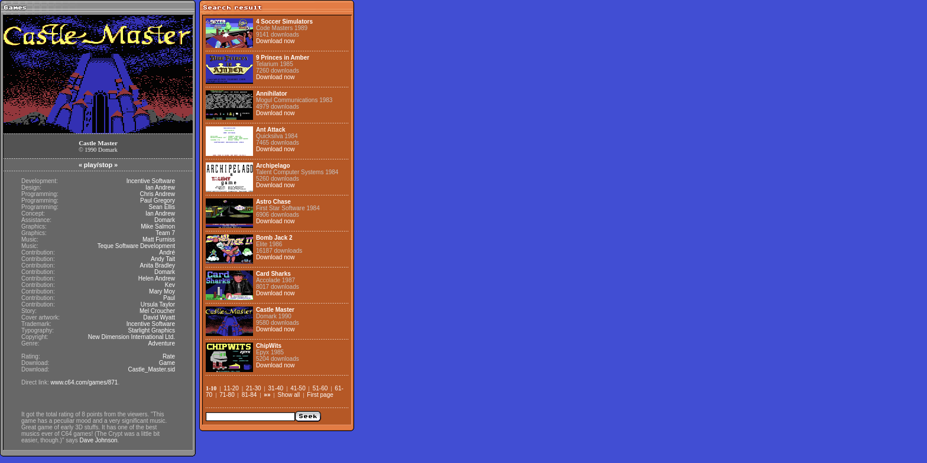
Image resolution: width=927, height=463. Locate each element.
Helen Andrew (156, 278)
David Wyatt (159, 317)
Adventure (161, 343)
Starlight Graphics (151, 330)
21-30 (253, 388)
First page (320, 395)
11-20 (231, 388)
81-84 (249, 395)
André (167, 252)
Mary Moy (162, 291)
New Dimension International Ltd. (131, 337)
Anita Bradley (157, 265)
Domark (164, 220)
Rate (169, 356)
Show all (288, 395)
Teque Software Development (136, 246)
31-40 (276, 388)
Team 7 (165, 233)
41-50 (298, 388)
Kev (170, 285)
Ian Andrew (160, 187)
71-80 (227, 395)
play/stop (98, 164)
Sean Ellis (162, 207)
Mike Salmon (158, 226)
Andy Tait (163, 259)
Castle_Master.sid (151, 369)
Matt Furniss (158, 239)
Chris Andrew (157, 194)
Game (167, 363)
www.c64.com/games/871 (84, 382)
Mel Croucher (157, 311)
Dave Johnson (99, 440)
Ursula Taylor (158, 304)
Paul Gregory (157, 200)
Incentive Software (151, 181)
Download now (275, 41)
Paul (169, 298)
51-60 (320, 388)
